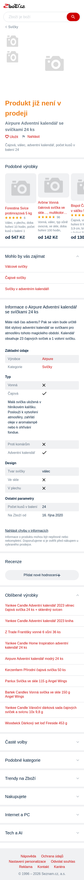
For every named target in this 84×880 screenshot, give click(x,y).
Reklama (26, 867)
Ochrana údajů (52, 856)
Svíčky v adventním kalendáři (27, 289)
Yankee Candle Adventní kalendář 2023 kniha (39, 621)
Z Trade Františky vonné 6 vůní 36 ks (33, 632)
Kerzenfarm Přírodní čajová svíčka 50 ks (35, 670)
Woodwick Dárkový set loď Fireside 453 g (36, 723)
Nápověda (28, 856)
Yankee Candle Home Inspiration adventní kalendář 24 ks (36, 645)
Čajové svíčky (15, 278)
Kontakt (43, 867)
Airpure (47, 359)
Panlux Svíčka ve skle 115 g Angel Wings (36, 681)
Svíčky (13, 27)
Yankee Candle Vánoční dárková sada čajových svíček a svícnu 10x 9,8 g (41, 710)
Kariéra (59, 867)
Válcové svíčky (16, 266)
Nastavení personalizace (27, 861)
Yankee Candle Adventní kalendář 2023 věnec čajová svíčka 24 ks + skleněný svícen (39, 607)
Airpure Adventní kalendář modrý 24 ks (34, 658)
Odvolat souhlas (63, 861)
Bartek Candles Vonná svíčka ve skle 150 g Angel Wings (37, 694)
